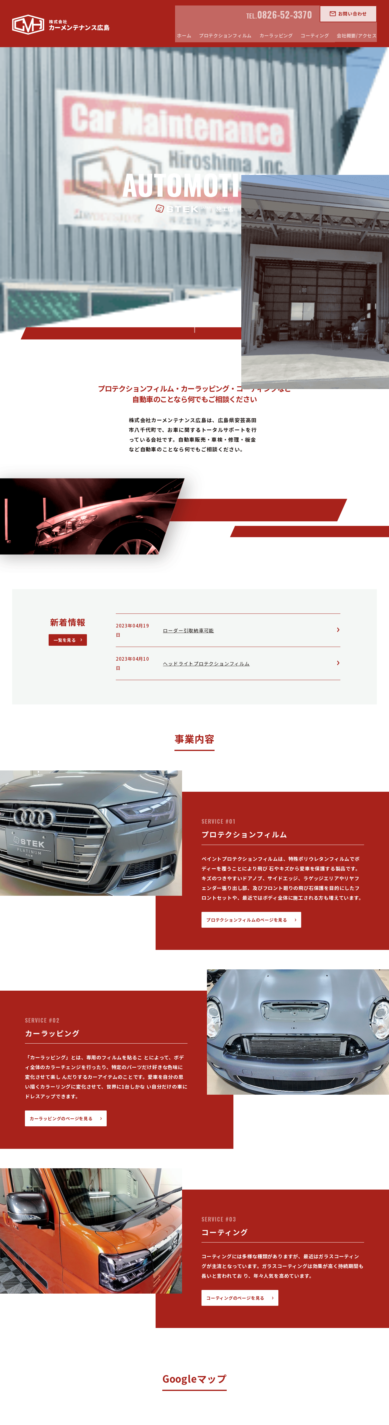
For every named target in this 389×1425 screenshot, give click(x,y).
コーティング (232, 1329)
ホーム (102, 1329)
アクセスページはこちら (190, 1276)
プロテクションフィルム (143, 1329)
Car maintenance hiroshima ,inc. (180, 1408)
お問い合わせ (356, 13)
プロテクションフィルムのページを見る (246, 638)
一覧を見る (64, 358)
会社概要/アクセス (274, 1329)
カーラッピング (194, 1329)
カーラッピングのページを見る (61, 836)
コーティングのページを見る (235, 1016)
